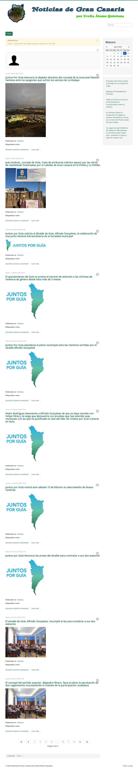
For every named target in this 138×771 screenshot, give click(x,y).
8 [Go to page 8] (74, 742)
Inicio (9, 34)
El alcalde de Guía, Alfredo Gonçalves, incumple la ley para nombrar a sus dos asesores (50, 623)
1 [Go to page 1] (34, 742)
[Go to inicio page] (21, 742)
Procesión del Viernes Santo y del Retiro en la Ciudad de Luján (117, 83)
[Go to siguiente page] (80, 742)
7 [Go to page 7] (68, 742)
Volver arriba (128, 766)
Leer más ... (36, 150)
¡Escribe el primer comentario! (17, 150)
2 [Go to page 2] (40, 742)
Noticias (20, 141)
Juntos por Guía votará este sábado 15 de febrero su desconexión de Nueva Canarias (49, 489)
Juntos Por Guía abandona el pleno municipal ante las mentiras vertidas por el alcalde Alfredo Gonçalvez (50, 346)
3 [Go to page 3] (45, 742)
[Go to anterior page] (28, 742)
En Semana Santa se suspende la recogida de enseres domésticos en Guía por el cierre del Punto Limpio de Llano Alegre (117, 117)
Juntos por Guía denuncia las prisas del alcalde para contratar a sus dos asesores (52, 555)
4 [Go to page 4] (51, 742)
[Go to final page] (87, 742)
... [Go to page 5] (57, 742)
